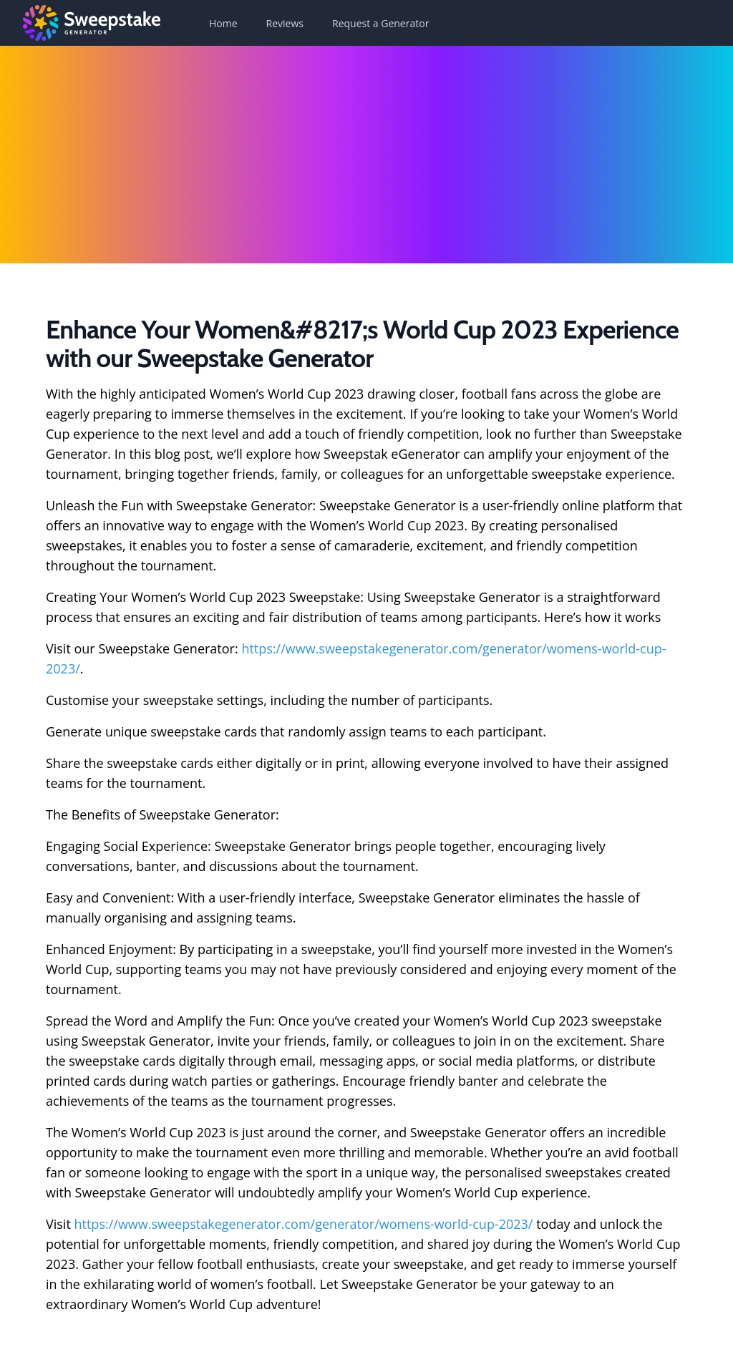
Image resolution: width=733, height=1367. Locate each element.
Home (223, 23)
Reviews (285, 23)
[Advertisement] (366, 153)
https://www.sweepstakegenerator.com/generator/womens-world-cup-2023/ (303, 1223)
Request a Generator (380, 23)
